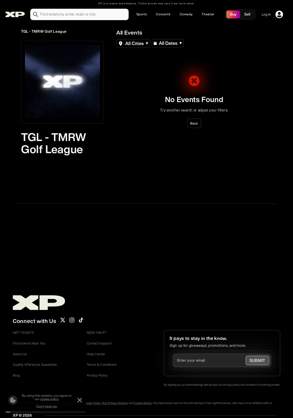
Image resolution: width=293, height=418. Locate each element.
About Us (20, 354)
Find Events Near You (29, 343)
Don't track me (46, 406)
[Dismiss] (79, 400)
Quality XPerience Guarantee (35, 364)
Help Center (96, 354)
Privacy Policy (97, 375)
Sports (141, 14)
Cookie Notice (143, 403)
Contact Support (99, 343)
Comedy (186, 14)
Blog (16, 375)
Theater (208, 14)
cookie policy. (49, 398)
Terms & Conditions (102, 364)
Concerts (163, 14)
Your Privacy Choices (115, 403)
